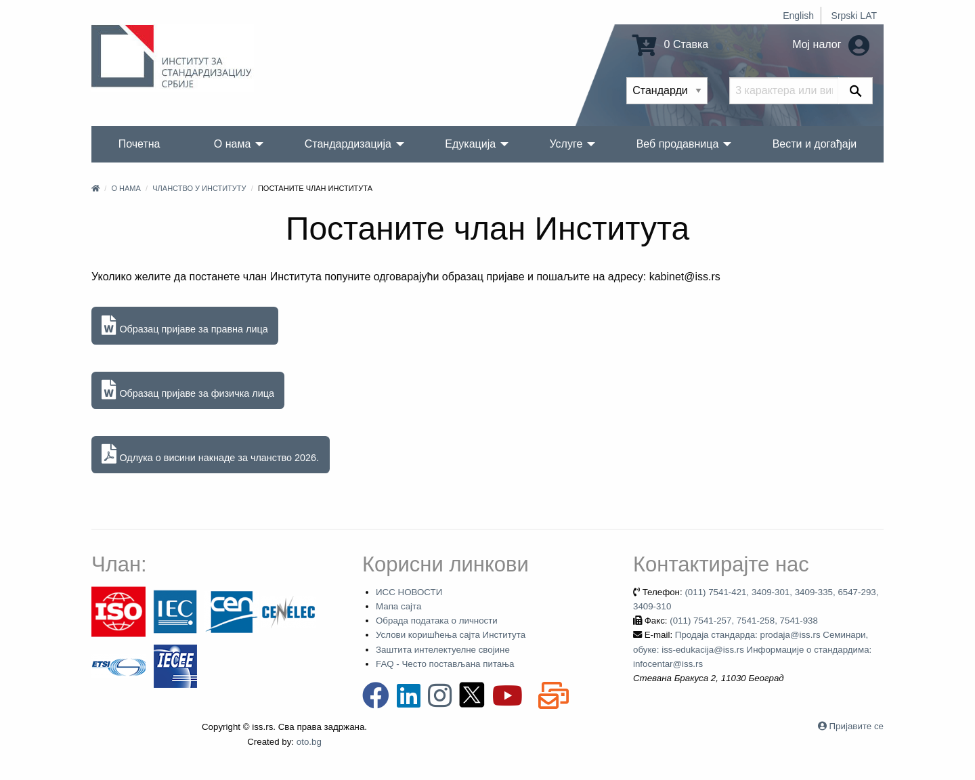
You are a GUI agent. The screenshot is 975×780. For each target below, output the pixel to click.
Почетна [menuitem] (139, 144)
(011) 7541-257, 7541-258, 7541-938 (744, 620)
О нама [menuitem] (232, 144)
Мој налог (830, 44)
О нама (125, 188)
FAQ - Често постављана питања (445, 664)
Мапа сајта (398, 606)
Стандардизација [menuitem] (348, 144)
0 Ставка (670, 44)
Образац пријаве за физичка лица (188, 390)
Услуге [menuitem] (565, 144)
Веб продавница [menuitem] (677, 144)
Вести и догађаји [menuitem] (815, 144)
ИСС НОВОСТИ (409, 592)
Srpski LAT (854, 15)
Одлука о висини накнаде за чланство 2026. (210, 454)
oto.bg (309, 742)
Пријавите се (856, 726)
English (798, 15)
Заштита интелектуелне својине (443, 650)
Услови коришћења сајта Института (450, 635)
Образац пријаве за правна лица (184, 326)
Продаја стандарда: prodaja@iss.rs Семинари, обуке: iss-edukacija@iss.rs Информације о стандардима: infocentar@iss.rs (752, 649)
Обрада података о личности (437, 620)
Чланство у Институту (199, 188)
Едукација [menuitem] (470, 144)
